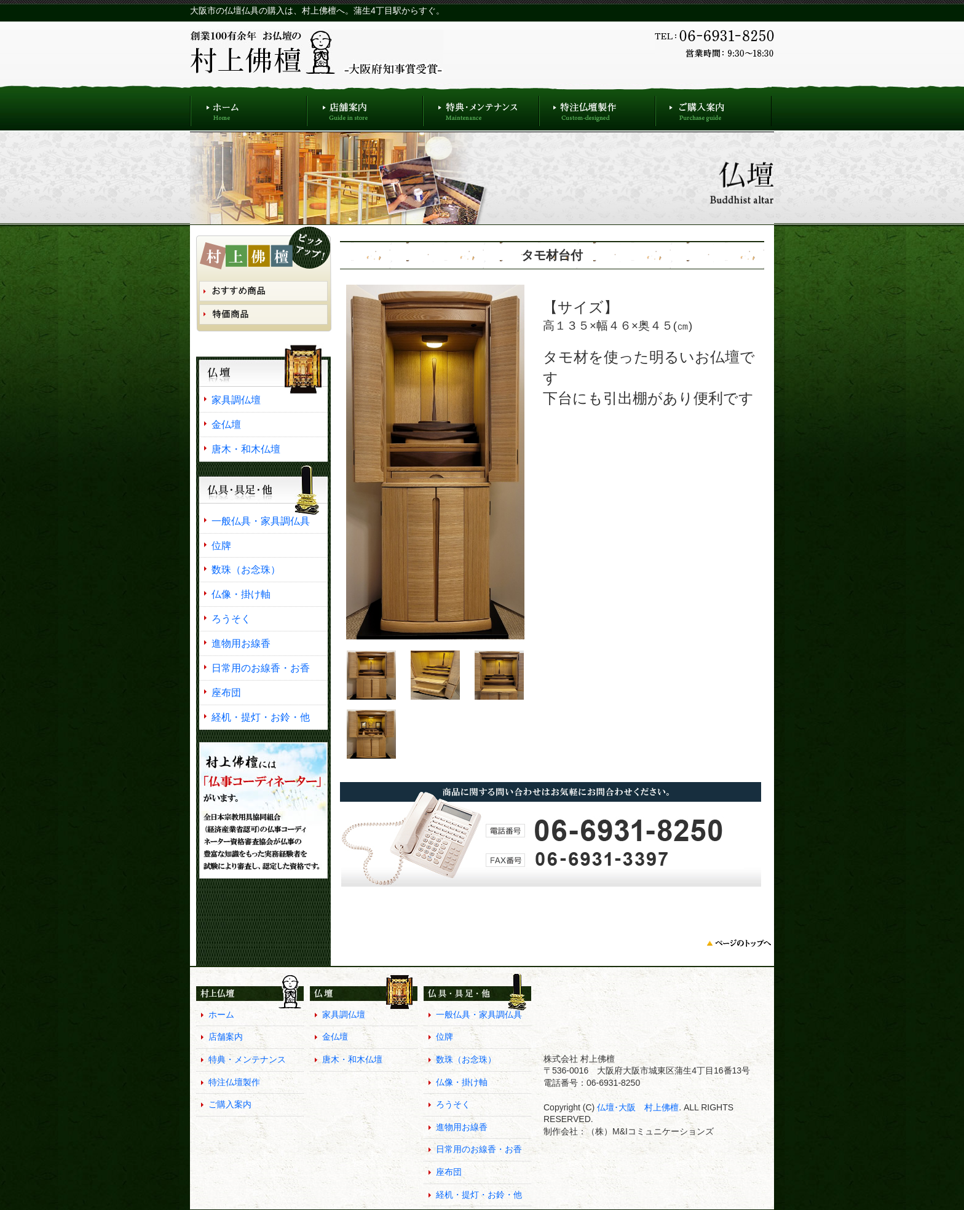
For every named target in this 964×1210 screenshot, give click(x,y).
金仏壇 (226, 424)
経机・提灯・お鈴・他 (260, 716)
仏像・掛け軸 (241, 593)
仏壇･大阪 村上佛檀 (637, 1107)
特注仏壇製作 (597, 107)
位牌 (221, 545)
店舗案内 (365, 107)
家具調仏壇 (236, 399)
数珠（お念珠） (245, 569)
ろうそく (231, 618)
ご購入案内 (713, 107)
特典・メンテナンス (481, 107)
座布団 (226, 692)
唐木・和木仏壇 (245, 448)
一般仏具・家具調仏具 (260, 520)
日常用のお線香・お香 (260, 667)
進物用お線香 (241, 643)
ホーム (248, 107)
